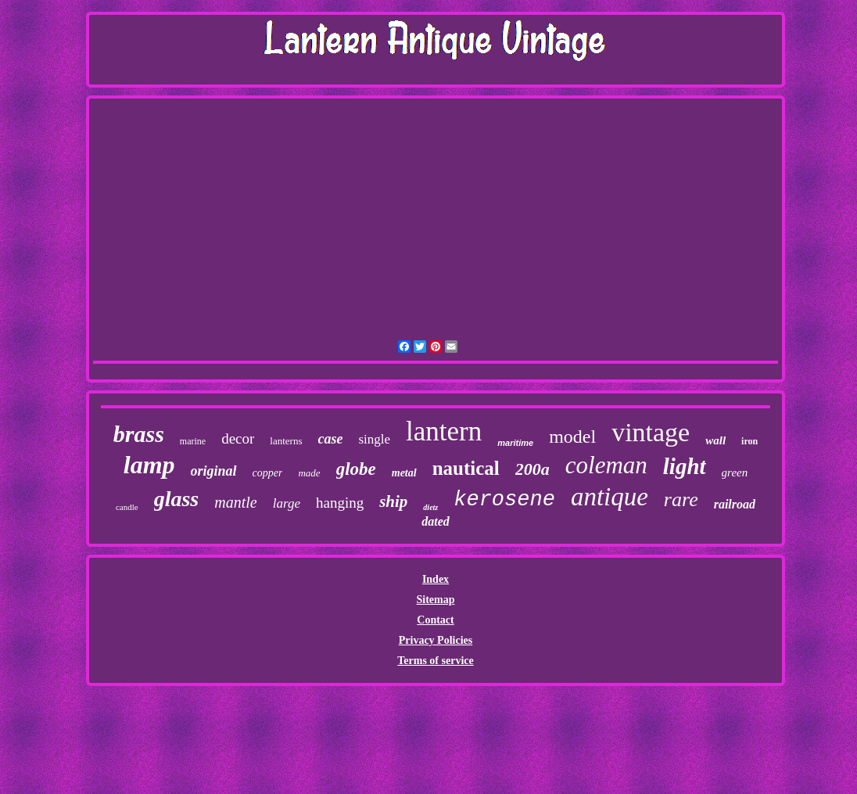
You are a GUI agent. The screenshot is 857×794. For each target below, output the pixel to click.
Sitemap (435, 599)
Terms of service (435, 660)
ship (393, 501)
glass (176, 499)
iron (749, 441)
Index (435, 579)
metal (404, 473)
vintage (650, 432)
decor (237, 438)
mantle (235, 502)
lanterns (286, 441)
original (214, 471)
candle (127, 507)
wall (715, 440)
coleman (606, 465)
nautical (466, 468)
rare (681, 499)
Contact (435, 620)
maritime (515, 442)
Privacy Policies (435, 640)
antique (609, 497)
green (735, 472)
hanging (340, 502)
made (309, 473)
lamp (149, 465)
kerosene (504, 500)
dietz (430, 507)
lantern (444, 431)
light (684, 466)
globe (356, 469)
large (286, 503)
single (374, 439)
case (330, 439)
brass (138, 434)
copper (268, 473)
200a (532, 469)
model (572, 436)
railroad (734, 504)
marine (193, 441)
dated (435, 521)
